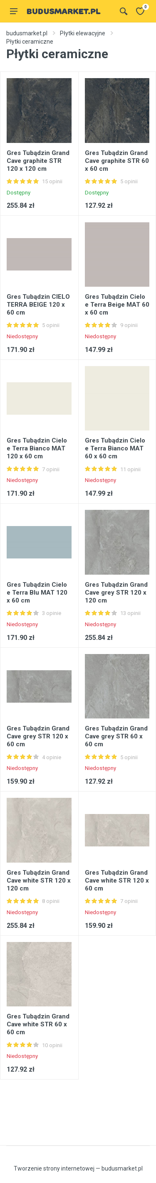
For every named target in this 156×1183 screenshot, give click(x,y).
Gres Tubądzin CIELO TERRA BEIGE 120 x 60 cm (38, 304)
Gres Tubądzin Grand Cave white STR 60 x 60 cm (38, 1024)
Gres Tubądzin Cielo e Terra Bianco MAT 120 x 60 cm (37, 448)
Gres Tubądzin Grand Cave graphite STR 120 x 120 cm (38, 160)
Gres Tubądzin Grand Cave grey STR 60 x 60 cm (116, 736)
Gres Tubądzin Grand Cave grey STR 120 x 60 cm (38, 736)
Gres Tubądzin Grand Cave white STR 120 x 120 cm (39, 880)
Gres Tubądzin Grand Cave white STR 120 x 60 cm (117, 880)
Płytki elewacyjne (82, 33)
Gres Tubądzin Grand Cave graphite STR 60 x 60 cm (117, 160)
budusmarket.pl (26, 33)
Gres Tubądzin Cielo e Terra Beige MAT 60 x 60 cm (117, 304)
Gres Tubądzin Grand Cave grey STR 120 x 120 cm (116, 592)
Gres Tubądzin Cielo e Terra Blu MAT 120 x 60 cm (37, 592)
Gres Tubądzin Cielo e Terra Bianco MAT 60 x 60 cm (115, 448)
